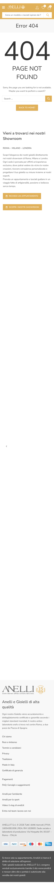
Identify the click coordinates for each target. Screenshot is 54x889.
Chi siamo (7, 736)
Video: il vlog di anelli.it (13, 805)
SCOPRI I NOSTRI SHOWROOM (22, 207)
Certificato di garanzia (12, 770)
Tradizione (7, 759)
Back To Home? (27, 107)
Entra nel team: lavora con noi (16, 810)
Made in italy (8, 764)
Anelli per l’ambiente (12, 793)
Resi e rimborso (9, 742)
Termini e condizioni (11, 747)
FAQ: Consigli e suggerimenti (16, 785)
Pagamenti (7, 779)
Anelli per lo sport (10, 799)
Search (47, 15)
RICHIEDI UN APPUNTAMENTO (22, 196)
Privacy (5, 753)
